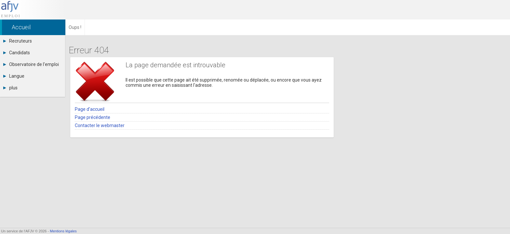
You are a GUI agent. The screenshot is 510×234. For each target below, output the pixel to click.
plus (10, 87)
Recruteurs (17, 41)
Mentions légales (63, 231)
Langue (13, 76)
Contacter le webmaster (100, 125)
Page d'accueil (89, 109)
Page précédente (92, 117)
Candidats (16, 52)
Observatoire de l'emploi (31, 64)
